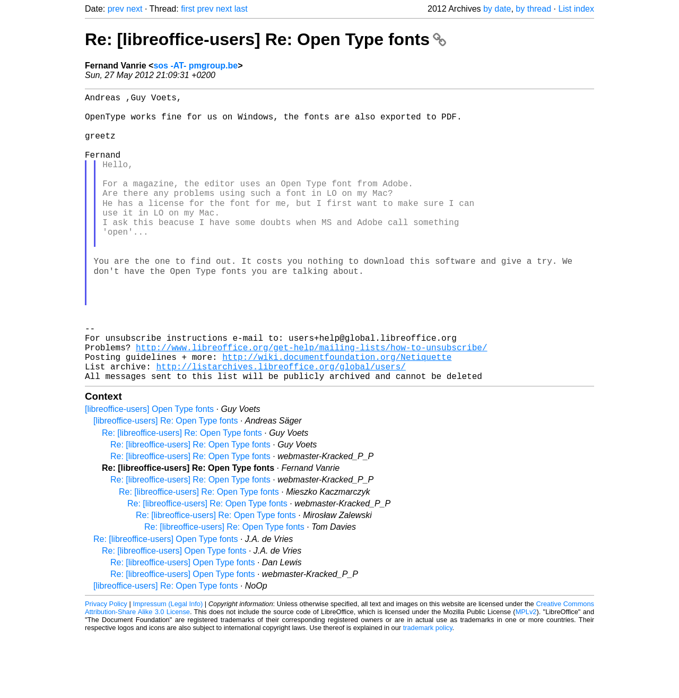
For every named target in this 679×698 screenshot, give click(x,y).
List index (576, 8)
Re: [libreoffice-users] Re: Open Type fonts (265, 39)
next (134, 8)
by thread (533, 8)
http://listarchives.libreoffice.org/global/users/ (280, 426)
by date (497, 8)
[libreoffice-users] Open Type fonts (149, 471)
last (241, 8)
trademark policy (427, 690)
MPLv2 (526, 674)
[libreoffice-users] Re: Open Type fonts (165, 482)
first (188, 8)
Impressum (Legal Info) (168, 666)
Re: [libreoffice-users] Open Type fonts (165, 601)
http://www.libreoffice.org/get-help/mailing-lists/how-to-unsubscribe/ (311, 403)
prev (116, 8)
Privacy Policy (106, 666)
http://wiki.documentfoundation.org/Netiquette (336, 414)
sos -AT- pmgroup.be (195, 65)
